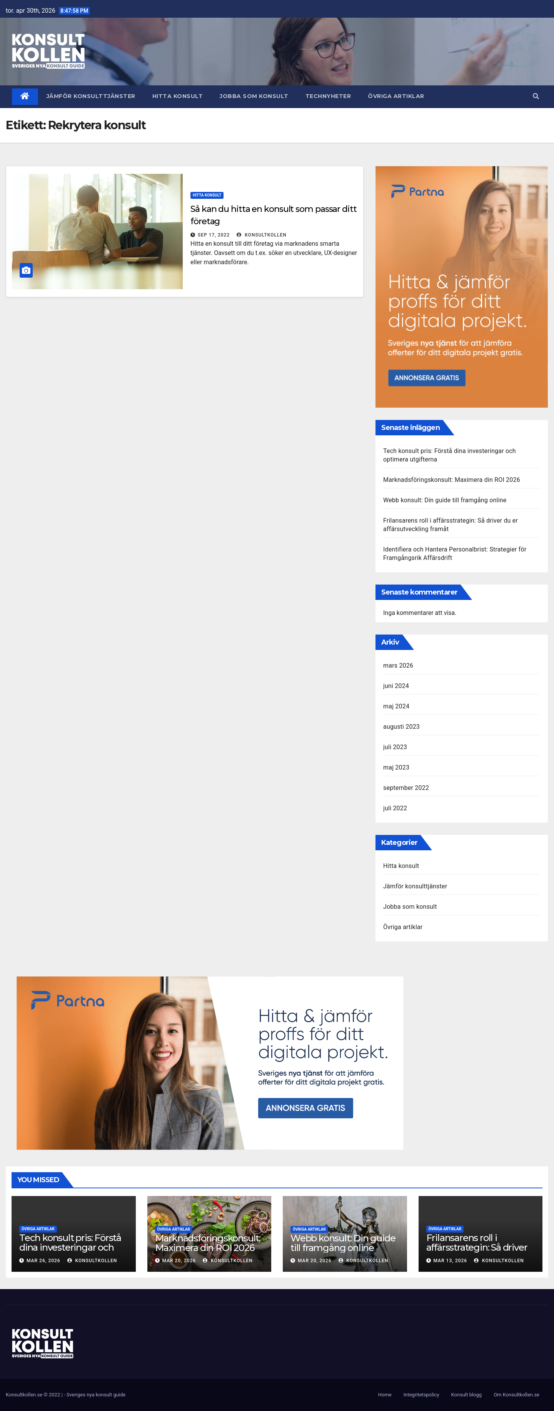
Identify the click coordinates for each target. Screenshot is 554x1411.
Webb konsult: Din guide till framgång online (444, 500)
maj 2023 (396, 767)
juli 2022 (395, 808)
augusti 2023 (401, 726)
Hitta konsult (177, 96)
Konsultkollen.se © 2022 (33, 1395)
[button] (536, 96)
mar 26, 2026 (43, 1260)
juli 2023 (395, 747)
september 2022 (406, 787)
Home (385, 1395)
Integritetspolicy (421, 1395)
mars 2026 (398, 665)
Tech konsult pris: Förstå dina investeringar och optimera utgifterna (70, 1247)
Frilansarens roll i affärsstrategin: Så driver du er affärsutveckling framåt (476, 1252)
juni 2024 (396, 686)
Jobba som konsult (254, 96)
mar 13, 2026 (450, 1260)
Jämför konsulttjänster (91, 96)
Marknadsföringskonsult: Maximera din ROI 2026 (451, 479)
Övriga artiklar (396, 96)
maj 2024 (396, 706)
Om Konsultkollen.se (516, 1395)
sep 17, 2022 (214, 235)
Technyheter (328, 96)
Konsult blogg (466, 1395)
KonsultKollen (262, 235)
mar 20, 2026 (179, 1260)
